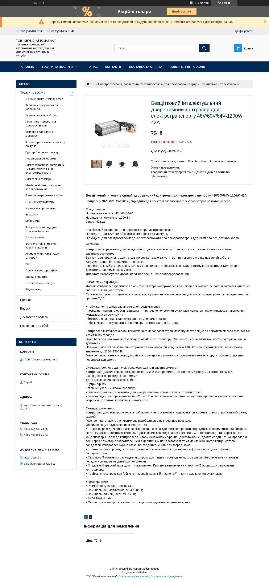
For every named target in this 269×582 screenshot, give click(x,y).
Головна (27, 66)
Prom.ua (154, 568)
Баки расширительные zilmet (44, 195)
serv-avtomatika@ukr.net (39, 463)
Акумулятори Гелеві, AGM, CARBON (42, 255)
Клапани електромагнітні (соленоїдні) (41, 107)
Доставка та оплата (145, 66)
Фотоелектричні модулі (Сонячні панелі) (40, 245)
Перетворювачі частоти (41, 158)
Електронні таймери (38, 179)
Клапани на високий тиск (41, 115)
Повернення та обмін (187, 66)
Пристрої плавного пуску (41, 152)
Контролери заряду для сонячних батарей (41, 229)
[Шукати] (204, 48)
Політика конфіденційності (167, 576)
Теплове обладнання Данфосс (39, 133)
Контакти (113, 66)
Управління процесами (40, 208)
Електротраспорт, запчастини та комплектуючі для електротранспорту (147, 84)
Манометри (32, 220)
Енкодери (31, 214)
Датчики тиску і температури (44, 98)
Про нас (91, 66)
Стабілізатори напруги (40, 283)
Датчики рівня (34, 237)
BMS (28, 264)
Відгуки (25, 308)
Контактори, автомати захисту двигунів (45, 144)
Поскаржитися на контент (134, 576)
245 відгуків (202, 2)
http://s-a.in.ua (32, 457)
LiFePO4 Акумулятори (39, 201)
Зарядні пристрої (36, 276)
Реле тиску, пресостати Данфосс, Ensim (40, 123)
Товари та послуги (57, 66)
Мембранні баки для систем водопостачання (43, 187)
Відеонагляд (33, 289)
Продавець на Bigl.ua (134, 572)
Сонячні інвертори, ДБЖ (41, 270)
